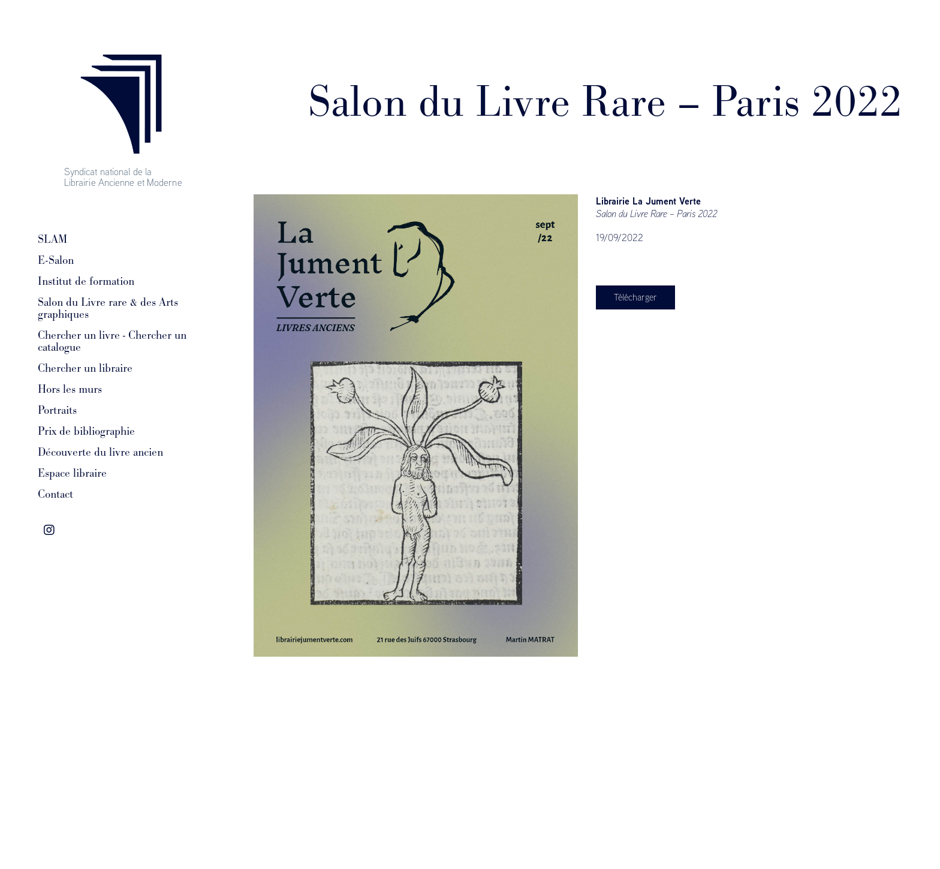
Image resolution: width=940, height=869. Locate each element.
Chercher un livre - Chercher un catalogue (112, 341)
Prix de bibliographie (86, 431)
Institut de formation (86, 281)
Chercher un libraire (85, 368)
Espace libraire (72, 473)
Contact (55, 494)
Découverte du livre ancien (100, 452)
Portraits (57, 410)
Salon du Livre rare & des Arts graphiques (108, 308)
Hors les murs (70, 389)
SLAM (52, 239)
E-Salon (56, 260)
